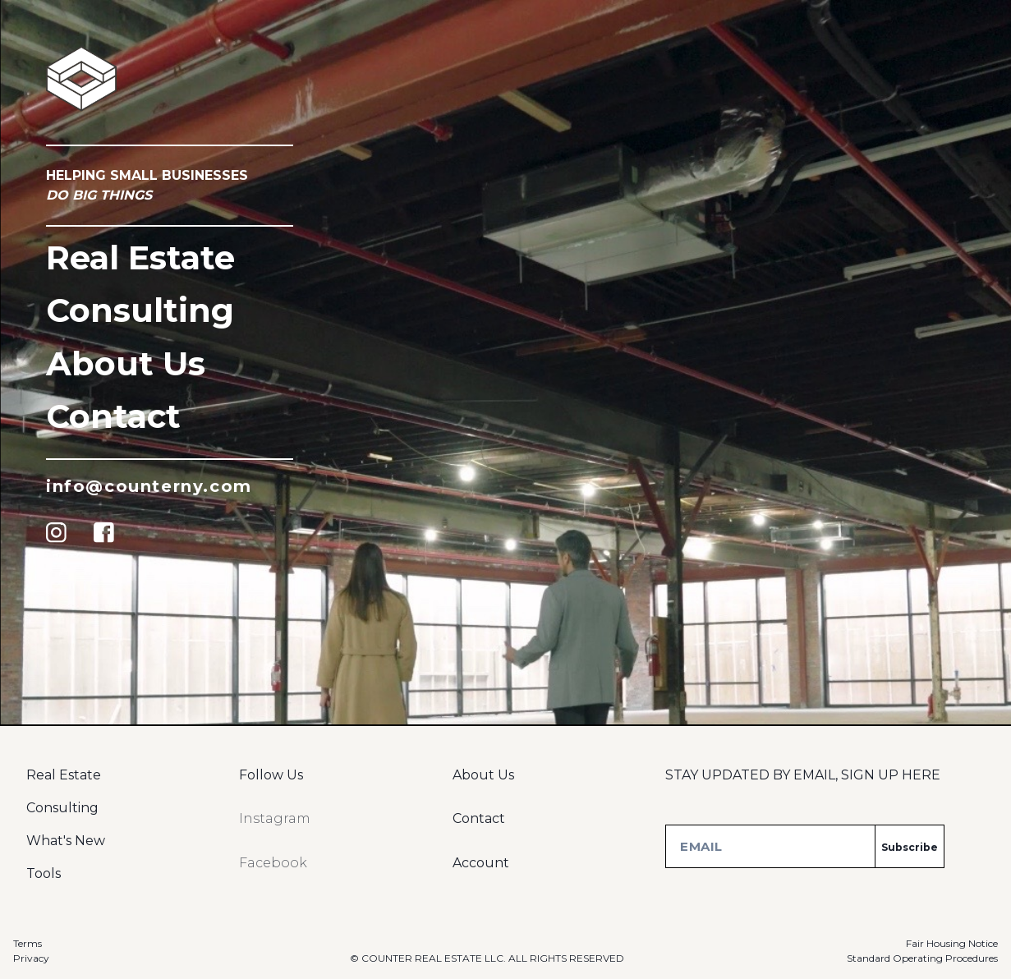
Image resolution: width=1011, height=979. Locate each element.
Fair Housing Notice (952, 943)
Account (481, 863)
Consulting (62, 808)
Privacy (31, 958)
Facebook (273, 863)
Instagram (274, 818)
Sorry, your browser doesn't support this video (505, 489)
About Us (125, 363)
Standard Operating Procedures (922, 958)
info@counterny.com (149, 486)
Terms (27, 943)
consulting (140, 310)
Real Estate (140, 257)
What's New (65, 840)
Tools (43, 873)
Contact (113, 416)
